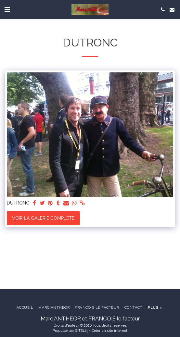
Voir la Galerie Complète (43, 218)
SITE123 (81, 330)
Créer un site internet (109, 330)
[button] (7, 9)
